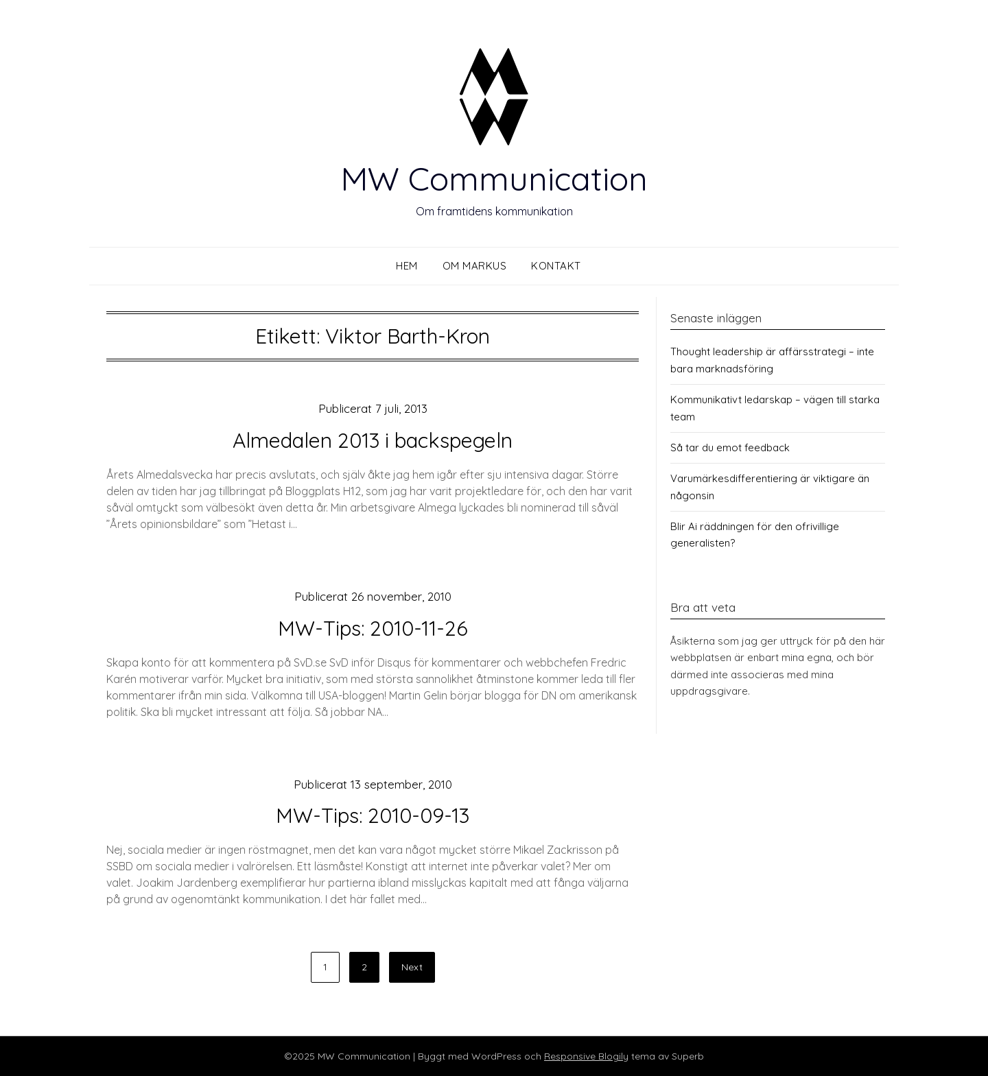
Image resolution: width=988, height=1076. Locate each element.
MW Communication (494, 178)
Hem (407, 265)
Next (412, 967)
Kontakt (556, 265)
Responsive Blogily (586, 1056)
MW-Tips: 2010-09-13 (372, 815)
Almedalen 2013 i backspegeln (373, 440)
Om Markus (475, 265)
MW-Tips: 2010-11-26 (373, 628)
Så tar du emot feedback (730, 447)
